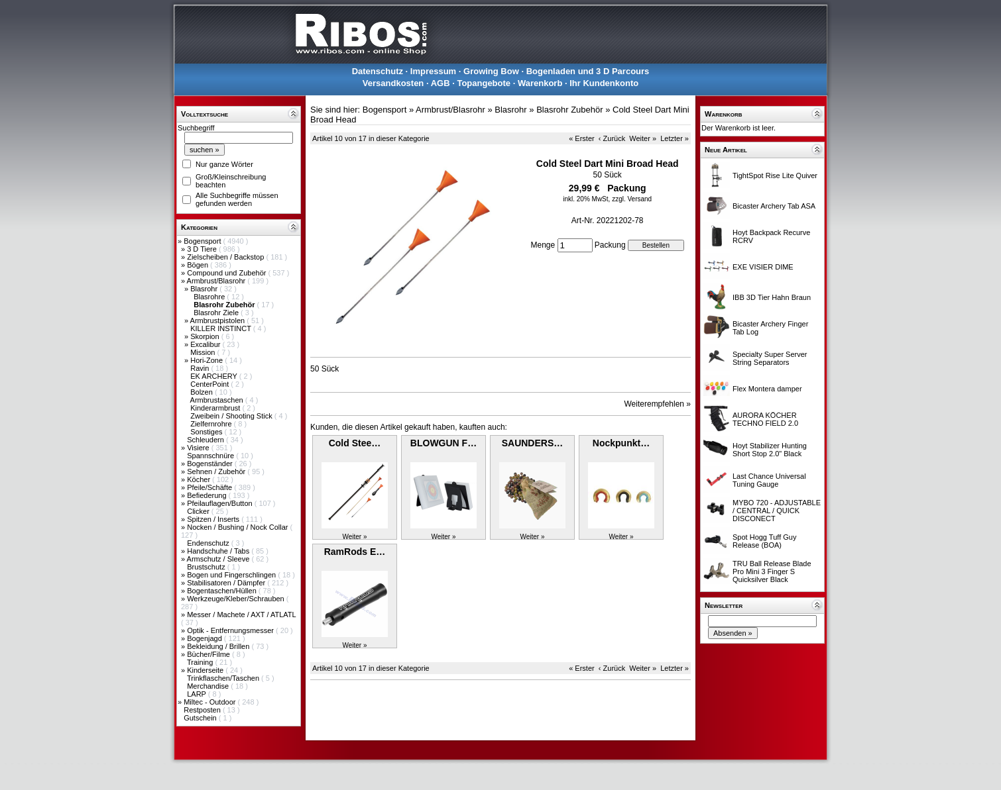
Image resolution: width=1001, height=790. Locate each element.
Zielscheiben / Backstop (226, 257)
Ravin (200, 368)
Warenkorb (540, 83)
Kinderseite (206, 670)
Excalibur (206, 344)
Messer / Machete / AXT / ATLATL (241, 614)
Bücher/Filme (209, 654)
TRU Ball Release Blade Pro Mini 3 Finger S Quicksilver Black (772, 571)
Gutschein (201, 718)
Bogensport (203, 241)
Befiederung (207, 495)
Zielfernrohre (211, 424)
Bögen (198, 265)
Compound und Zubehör (227, 273)
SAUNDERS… (532, 443)
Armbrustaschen (217, 400)
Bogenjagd (205, 638)
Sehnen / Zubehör (217, 471)
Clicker (199, 511)
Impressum (433, 71)
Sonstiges (207, 432)
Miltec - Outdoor (210, 702)
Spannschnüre (211, 456)
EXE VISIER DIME (763, 267)
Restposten (203, 710)
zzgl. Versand (632, 199)
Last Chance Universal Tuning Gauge (769, 480)
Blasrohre (210, 297)
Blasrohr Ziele (217, 313)
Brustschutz (207, 567)
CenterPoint (210, 384)
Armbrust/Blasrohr (217, 281)
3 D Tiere (203, 249)
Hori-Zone (207, 360)
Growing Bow (491, 71)
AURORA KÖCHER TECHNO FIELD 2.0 (765, 419)
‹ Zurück (612, 138)
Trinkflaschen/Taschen (224, 678)
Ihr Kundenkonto (603, 83)
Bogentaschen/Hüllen (223, 591)
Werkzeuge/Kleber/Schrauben (236, 599)
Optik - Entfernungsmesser (231, 630)
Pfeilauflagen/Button (221, 503)
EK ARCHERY (214, 376)
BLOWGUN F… (443, 443)
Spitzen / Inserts (214, 519)
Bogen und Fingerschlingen (232, 575)
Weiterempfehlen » (657, 404)
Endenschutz (209, 543)
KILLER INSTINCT (221, 328)
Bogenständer (211, 464)
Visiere (199, 448)
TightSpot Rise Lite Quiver (775, 175)
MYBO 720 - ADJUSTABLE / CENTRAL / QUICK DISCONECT (777, 510)
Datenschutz (377, 71)
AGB (440, 83)
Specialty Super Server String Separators (770, 358)
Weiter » (642, 138)
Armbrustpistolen (218, 320)
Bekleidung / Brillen (219, 646)
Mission (203, 352)
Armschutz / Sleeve (219, 559)
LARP (197, 694)
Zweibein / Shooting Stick (232, 416)
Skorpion (205, 336)
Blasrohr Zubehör (569, 110)
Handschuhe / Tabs (219, 551)
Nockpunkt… (621, 443)
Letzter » (674, 138)
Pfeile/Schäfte (210, 487)
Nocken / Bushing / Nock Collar (238, 527)
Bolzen (202, 392)
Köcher (199, 479)
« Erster (582, 138)
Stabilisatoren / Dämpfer (227, 583)
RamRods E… (355, 551)
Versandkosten (393, 83)
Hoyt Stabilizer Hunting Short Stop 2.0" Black (770, 450)
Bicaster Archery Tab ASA (774, 206)
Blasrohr (204, 289)
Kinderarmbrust (216, 408)
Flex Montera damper (767, 389)
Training (201, 662)
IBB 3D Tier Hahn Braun (772, 297)
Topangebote (483, 83)
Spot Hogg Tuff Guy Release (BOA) (764, 541)
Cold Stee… (355, 443)
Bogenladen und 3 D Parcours (588, 71)
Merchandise (209, 686)
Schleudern (206, 440)
